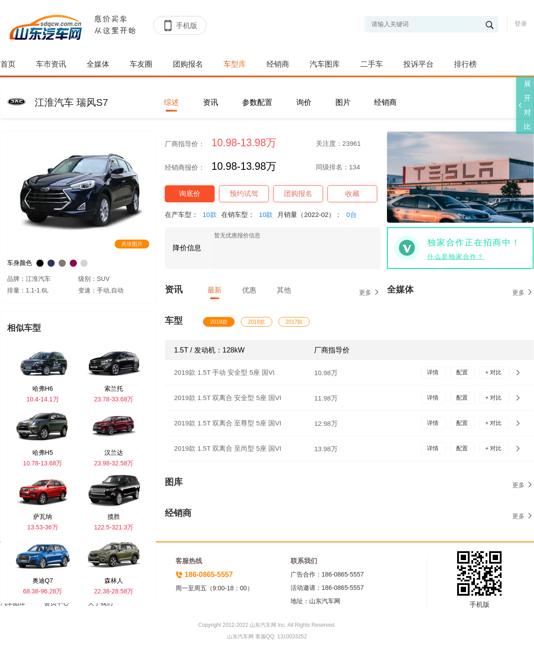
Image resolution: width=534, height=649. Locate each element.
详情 (433, 372)
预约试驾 (244, 193)
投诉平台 (418, 64)
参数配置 (257, 102)
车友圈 (141, 64)
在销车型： (249, 214)
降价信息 (187, 248)
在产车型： (193, 214)
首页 (8, 64)
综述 (171, 102)
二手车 (371, 64)
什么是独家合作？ (455, 256)
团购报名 (188, 64)
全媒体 (98, 64)
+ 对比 (494, 372)
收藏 (352, 193)
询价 (303, 102)
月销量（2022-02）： (319, 214)
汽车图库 (325, 64)
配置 (463, 372)
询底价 (189, 193)
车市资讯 (51, 64)
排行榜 (465, 64)
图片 (343, 102)
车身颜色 (19, 262)
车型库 (234, 64)
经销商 (278, 64)
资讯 (210, 102)
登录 (520, 23)
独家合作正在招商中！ (474, 242)
